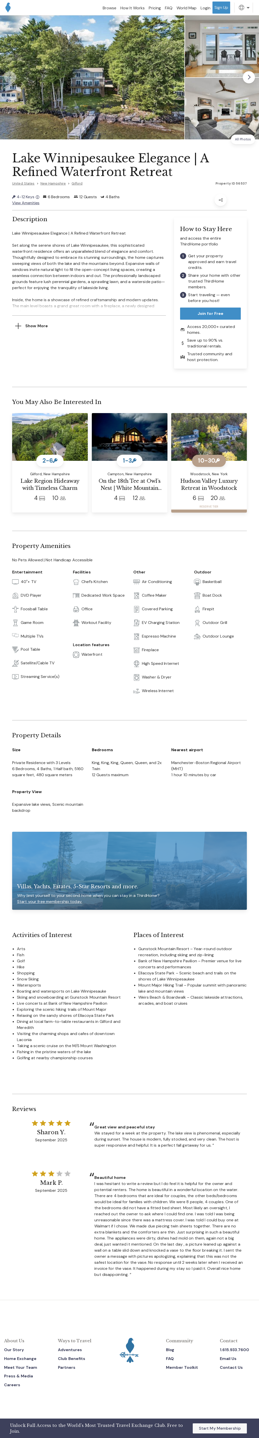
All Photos (243, 139)
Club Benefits (71, 1358)
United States (23, 183)
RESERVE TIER (209, 506)
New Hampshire (53, 183)
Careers (12, 1384)
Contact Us (231, 1367)
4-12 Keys (25, 196)
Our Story (14, 1349)
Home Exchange (20, 1358)
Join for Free (211, 313)
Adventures (70, 1349)
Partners (66, 1367)
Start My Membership (220, 1428)
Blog (170, 1349)
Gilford (77, 183)
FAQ (170, 1358)
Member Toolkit (182, 1367)
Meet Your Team (20, 1367)
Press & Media (18, 1376)
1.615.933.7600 (234, 1349)
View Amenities (25, 203)
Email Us (228, 1358)
